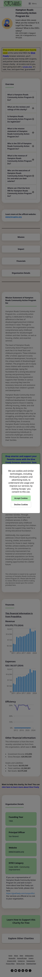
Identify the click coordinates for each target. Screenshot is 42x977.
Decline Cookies (21, 504)
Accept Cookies (21, 498)
